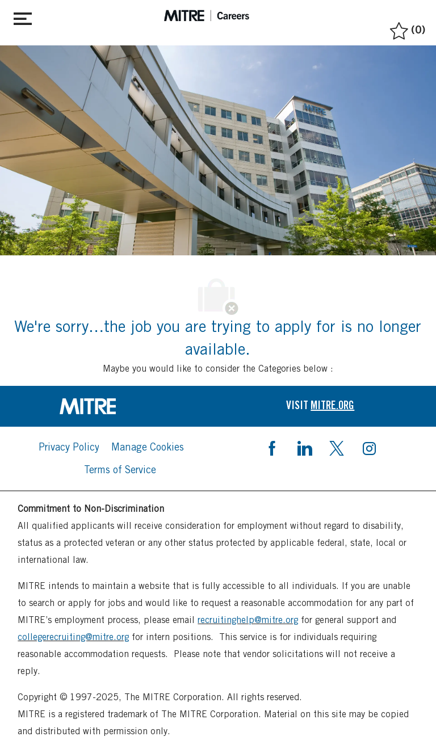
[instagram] (369, 447)
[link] (116, 406)
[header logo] (206, 16)
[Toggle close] (23, 16)
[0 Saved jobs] (406, 27)
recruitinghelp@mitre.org (248, 620)
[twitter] (337, 447)
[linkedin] (304, 447)
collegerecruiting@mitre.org (73, 637)
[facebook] (272, 447)
